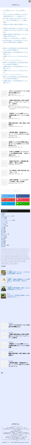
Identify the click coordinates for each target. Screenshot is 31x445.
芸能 (26, 107)
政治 (2, 232)
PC (10, 95)
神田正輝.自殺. (14, 107)
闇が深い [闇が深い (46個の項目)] (7, 263)
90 (15, 190)
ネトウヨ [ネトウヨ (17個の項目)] (3, 254)
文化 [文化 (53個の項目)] (15, 258)
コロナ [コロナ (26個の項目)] (10, 251)
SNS (2, 213)
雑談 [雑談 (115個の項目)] (11, 263)
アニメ (2, 218)
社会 (19, 118)
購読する (5, 210)
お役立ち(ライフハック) (6, 216)
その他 (2, 217)
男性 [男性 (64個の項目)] (6, 261)
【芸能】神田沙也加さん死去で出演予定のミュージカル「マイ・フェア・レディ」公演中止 (19, 102)
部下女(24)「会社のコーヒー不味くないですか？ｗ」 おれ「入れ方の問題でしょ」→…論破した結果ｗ (15, 20)
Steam (13, 95)
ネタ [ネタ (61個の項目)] (23, 251)
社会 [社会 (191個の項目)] (9, 261)
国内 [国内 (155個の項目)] (16, 256)
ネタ (2, 227)
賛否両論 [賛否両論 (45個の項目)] (23, 261)
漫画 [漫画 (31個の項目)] (28, 258)
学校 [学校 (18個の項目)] (27, 256)
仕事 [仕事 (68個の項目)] (10, 256)
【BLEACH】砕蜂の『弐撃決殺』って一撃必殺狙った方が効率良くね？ (16, 432)
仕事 (17, 106)
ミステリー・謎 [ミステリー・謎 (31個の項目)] (14, 254)
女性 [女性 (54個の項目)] (19, 256)
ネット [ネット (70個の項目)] (26, 251)
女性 (22, 106)
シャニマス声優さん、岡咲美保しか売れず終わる (16, 438)
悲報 (24, 106)
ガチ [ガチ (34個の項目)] (6, 251)
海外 (17, 137)
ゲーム (23, 95)
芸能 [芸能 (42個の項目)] (15, 261)
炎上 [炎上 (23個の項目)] (2, 261)
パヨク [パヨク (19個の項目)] (8, 254)
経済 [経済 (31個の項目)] (12, 261)
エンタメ (3, 221)
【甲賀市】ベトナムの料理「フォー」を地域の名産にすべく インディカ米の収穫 (19, 115)
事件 (2, 228)
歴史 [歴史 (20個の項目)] (22, 258)
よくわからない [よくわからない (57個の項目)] (21, 249)
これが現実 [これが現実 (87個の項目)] (4, 249)
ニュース (17, 94)
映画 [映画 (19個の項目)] (19, 258)
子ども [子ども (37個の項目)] (23, 256)
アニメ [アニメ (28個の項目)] (3, 251)
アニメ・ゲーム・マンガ (7, 220)
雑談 (2, 243)
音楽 (22, 183)
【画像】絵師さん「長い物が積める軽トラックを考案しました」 (16, 437)
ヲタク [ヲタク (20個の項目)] (3, 256)
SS (1, 214)
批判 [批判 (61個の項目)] (9, 258)
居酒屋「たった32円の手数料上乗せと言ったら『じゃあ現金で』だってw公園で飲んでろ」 (19, 143)
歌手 (26, 106)
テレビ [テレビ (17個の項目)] (14, 251)
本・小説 (3, 236)
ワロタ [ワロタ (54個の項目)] (25, 254)
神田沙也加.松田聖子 (21, 107)
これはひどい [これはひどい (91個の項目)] (10, 249)
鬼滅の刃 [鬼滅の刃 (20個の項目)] (15, 263)
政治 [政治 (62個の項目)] (12, 258)
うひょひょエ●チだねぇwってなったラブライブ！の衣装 (16, 436)
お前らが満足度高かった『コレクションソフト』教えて (16, 427)
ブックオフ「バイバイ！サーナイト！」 (13, 60)
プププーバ (15, 5)
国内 (19, 106)
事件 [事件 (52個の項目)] (6, 256)
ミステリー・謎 (13, 106)
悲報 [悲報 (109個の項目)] (6, 258)
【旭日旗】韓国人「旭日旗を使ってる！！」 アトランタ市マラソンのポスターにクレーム (19, 134)
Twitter (16, 95)
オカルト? (3, 223)
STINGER (27, 442)
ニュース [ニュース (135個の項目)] (19, 251)
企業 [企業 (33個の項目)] (13, 256)
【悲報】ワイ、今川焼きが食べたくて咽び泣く (15, 38)
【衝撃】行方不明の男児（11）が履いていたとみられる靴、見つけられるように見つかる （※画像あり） (15, 30)
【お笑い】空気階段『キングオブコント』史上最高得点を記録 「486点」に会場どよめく (19, 153)
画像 (2, 239)
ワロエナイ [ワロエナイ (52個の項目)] (20, 254)
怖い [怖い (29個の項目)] (2, 258)
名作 (2, 230)
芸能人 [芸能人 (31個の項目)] (19, 261)
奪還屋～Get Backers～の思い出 (16, 431)
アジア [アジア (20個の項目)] (27, 249)
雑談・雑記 (20, 126)
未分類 (2, 235)
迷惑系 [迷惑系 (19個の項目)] (3, 263)
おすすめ (19, 95)
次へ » (18, 190)
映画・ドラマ (4, 234)
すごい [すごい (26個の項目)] (15, 249)
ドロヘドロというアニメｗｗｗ (16, 426)
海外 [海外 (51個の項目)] (25, 258)
